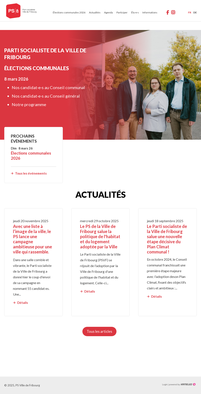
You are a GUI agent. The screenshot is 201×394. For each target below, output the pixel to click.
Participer (122, 12)
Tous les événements (31, 173)
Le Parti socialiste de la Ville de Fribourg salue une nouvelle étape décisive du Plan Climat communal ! (167, 239)
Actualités (94, 12)
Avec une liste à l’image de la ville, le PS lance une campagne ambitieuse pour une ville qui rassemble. (32, 239)
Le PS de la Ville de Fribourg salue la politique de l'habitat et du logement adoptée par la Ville (100, 236)
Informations (149, 12)
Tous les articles (99, 331)
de (195, 12)
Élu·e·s (135, 12)
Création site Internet (182, 384)
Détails (22, 302)
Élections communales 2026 (69, 12)
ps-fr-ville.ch (21, 10)
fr (189, 12)
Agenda (108, 12)
